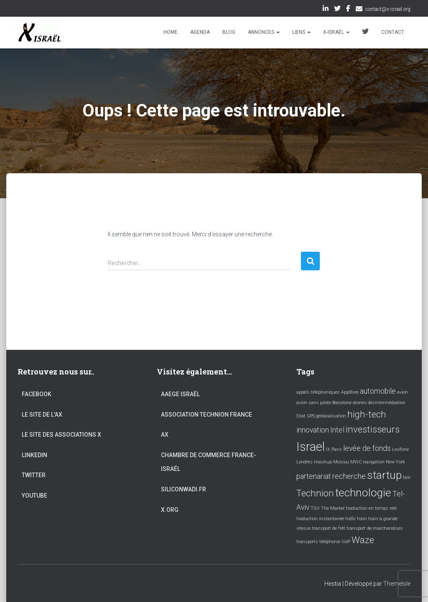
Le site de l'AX (42, 414)
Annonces (264, 32)
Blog (228, 32)
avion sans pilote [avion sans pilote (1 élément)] (313, 402)
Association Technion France (206, 414)
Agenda (200, 32)
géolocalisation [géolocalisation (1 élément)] (331, 416)
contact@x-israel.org (387, 9)
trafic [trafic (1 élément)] (350, 518)
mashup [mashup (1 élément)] (323, 462)
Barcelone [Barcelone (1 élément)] (342, 402)
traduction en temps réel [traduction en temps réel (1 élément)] (371, 508)
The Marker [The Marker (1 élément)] (333, 508)
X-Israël (336, 32)
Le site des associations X (61, 434)
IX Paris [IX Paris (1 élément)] (334, 449)
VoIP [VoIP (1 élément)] (345, 541)
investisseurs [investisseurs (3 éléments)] (373, 429)
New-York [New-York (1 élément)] (395, 462)
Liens (301, 32)
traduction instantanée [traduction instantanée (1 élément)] (320, 518)
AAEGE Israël (180, 394)
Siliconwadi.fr (183, 489)
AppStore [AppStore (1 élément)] (350, 392)
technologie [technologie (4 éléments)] (363, 492)
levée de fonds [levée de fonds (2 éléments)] (367, 448)
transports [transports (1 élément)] (307, 541)
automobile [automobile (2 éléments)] (378, 391)
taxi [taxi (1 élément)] (406, 477)
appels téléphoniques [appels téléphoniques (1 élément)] (318, 392)
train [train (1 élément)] (362, 518)
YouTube (34, 495)
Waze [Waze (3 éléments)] (363, 539)
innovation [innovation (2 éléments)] (312, 430)
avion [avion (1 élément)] (402, 392)
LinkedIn (326, 9)
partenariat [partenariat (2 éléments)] (313, 476)
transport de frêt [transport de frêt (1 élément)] (328, 528)
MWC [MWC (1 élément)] (356, 462)
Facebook (348, 9)
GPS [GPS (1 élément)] (311, 416)
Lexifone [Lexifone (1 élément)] (400, 449)
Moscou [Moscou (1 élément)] (341, 462)
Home (170, 32)
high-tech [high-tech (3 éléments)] (366, 414)
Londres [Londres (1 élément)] (304, 462)
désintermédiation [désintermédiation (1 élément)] (386, 402)
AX (164, 434)
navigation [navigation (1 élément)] (374, 462)
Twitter (337, 9)
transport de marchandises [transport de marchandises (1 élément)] (374, 528)
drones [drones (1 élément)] (360, 402)
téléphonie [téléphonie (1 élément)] (329, 541)
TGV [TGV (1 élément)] (315, 508)
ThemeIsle (396, 583)
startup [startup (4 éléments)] (384, 475)
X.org (169, 509)
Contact (392, 32)
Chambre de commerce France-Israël (208, 462)
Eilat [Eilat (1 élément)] (301, 416)
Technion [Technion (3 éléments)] (315, 493)
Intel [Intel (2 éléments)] (337, 430)
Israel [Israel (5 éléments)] (310, 447)
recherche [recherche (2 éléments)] (349, 476)
